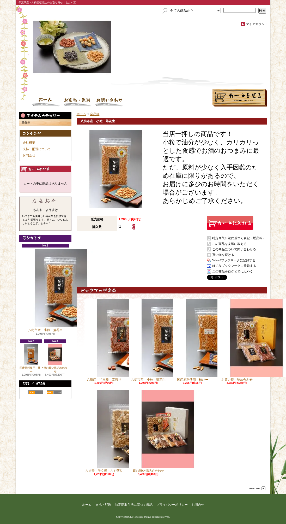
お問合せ (109, 102)
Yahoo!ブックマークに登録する (234, 260)
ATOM (54, 392)
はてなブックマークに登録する (234, 266)
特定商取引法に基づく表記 (134, 505)
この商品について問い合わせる (234, 249)
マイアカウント (257, 24)
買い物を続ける (223, 255)
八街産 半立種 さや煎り (104, 431)
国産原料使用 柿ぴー (31, 358)
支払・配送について (78, 102)
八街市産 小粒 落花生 (45, 290)
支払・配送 (103, 505)
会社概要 (29, 142)
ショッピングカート (239, 98)
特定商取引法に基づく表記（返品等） (238, 238)
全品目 (26, 122)
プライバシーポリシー (172, 505)
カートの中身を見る (45, 168)
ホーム (46, 102)
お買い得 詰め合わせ (237, 340)
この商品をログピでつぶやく (232, 271)
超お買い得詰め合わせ (55, 358)
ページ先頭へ (257, 488)
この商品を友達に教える (229, 244)
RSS (35, 392)
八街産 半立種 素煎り (104, 340)
